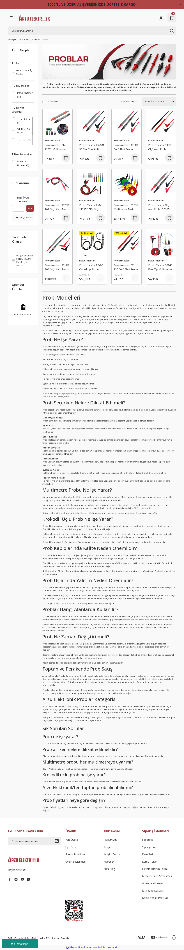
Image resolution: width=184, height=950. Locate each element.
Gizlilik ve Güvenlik (152, 883)
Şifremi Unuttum (75, 854)
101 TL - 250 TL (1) (24, 142)
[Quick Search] (18, 209)
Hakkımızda (110, 839)
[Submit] (58, 841)
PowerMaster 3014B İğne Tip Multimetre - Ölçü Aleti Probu (160, 267)
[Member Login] (161, 17)
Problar (46, 39)
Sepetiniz (147, 839)
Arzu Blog (109, 869)
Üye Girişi (70, 847)
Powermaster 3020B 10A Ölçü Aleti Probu (57, 207)
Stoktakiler (53, 101)
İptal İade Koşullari (153, 890)
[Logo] (34, 18)
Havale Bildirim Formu (155, 869)
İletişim (108, 847)
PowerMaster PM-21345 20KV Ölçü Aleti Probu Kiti (90, 207)
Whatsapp (19, 944)
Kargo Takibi (149, 861)
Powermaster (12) (25, 94)
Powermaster (52, 140)
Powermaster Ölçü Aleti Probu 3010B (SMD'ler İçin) (159, 207)
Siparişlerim (149, 847)
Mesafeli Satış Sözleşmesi (157, 876)
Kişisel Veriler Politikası (155, 897)
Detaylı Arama (24, 218)
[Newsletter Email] (34, 841)
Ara (30, 209)
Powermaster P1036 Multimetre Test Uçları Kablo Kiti (126, 207)
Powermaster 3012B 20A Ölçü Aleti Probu (57, 267)
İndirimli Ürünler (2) (23, 164)
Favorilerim (148, 854)
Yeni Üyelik (71, 839)
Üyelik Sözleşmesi (75, 861)
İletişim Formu (112, 854)
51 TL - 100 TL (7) (23, 131)
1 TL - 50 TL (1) (23, 121)
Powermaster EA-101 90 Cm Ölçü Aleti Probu (91, 147)
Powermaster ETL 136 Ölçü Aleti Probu (126, 267)
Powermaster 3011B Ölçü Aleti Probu (126, 147)
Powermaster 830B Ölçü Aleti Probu (159, 147)
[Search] (92, 30)
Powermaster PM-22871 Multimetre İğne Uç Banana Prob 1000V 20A (57, 147)
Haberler (109, 861)
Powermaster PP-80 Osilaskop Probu (91, 267)
